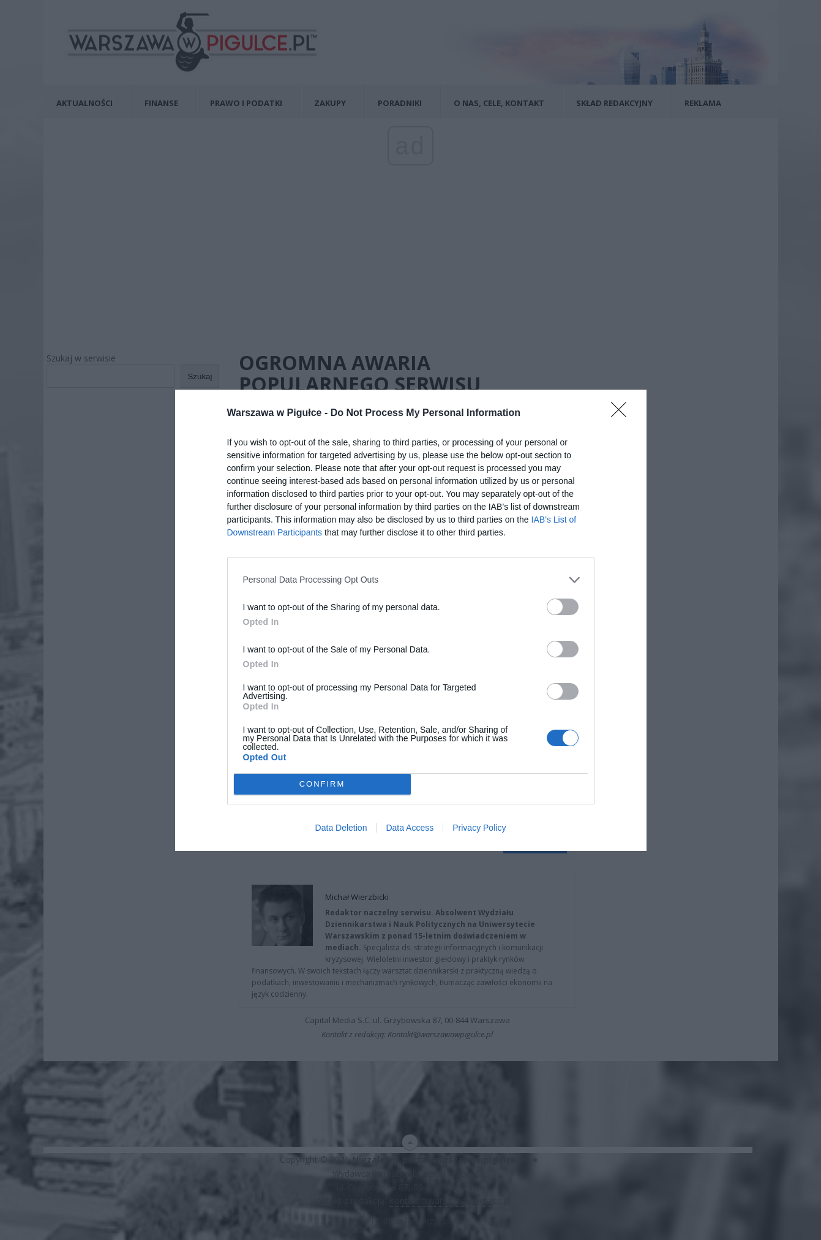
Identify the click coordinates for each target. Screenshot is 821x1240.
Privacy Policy (479, 828)
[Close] (622, 413)
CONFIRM (322, 783)
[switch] (563, 607)
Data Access (409, 828)
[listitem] (411, 579)
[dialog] (411, 620)
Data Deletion (341, 828)
